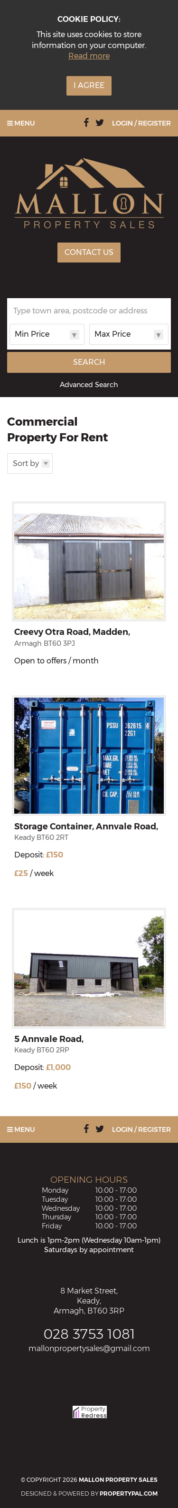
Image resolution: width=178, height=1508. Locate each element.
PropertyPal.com (129, 1493)
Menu (21, 123)
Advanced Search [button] (89, 384)
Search (89, 362)
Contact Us (89, 252)
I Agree (89, 85)
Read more (89, 55)
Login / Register (141, 123)
